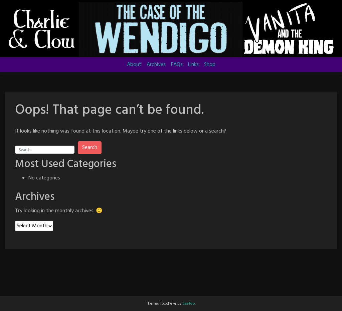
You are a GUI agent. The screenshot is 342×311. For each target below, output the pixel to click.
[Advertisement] (171, 276)
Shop (209, 64)
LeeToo (189, 303)
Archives (156, 64)
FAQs (177, 64)
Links (193, 64)
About (134, 64)
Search (89, 147)
